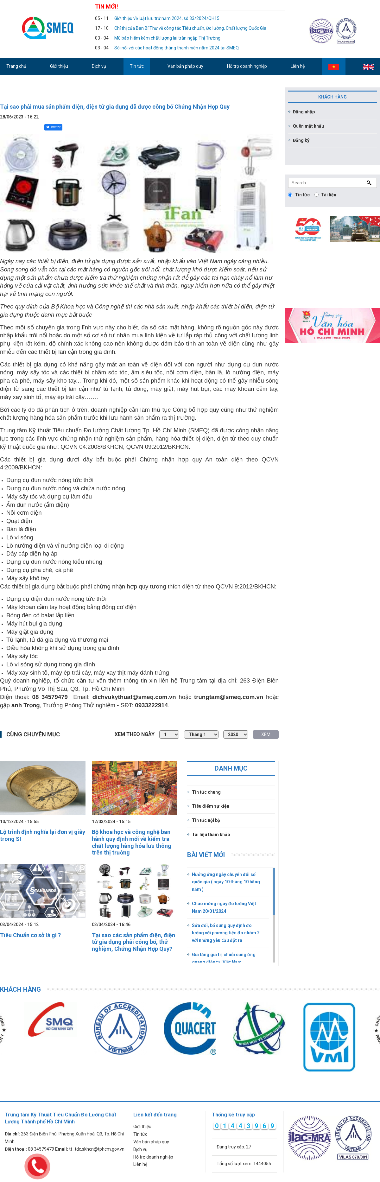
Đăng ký (301, 140)
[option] (120, 1028)
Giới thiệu (142, 1126)
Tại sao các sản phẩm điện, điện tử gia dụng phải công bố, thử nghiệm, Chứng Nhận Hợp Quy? (133, 942)
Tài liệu (325, 194)
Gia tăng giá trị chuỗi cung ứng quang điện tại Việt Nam (224, 958)
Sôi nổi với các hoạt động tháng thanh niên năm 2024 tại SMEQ (176, 47)
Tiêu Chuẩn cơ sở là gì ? (30, 935)
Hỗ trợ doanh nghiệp (153, 1157)
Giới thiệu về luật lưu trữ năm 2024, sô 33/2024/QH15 (166, 18)
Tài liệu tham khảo (211, 834)
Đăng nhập (304, 111)
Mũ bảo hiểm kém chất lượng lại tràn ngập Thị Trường (167, 38)
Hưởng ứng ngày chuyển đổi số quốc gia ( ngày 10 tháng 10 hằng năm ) (226, 882)
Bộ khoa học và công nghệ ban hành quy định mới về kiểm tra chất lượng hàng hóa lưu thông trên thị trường (131, 842)
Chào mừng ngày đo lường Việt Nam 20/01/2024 (224, 907)
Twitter (53, 127)
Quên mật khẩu (308, 126)
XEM (265, 734)
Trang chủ (16, 66)
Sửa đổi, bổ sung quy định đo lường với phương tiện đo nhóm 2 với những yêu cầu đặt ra (226, 933)
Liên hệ (140, 1164)
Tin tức (299, 194)
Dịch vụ (140, 1149)
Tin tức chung (206, 792)
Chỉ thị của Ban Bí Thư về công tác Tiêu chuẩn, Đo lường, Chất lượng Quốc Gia (190, 28)
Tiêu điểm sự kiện (210, 806)
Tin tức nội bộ (206, 820)
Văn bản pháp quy (151, 1141)
